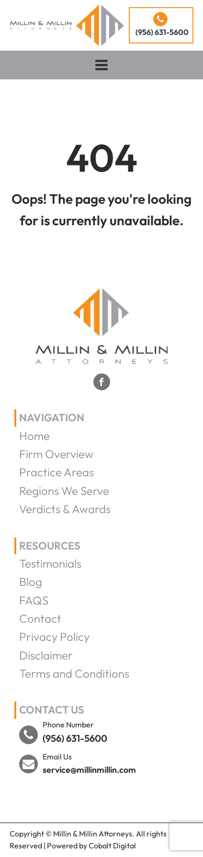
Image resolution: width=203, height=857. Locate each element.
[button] (161, 25)
